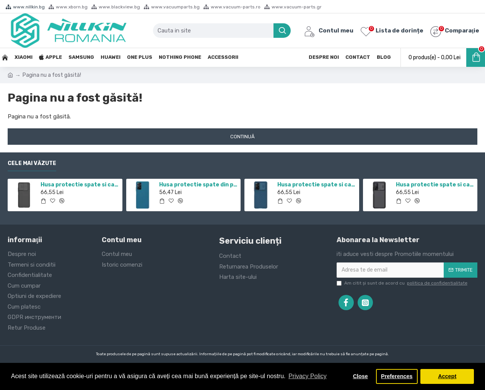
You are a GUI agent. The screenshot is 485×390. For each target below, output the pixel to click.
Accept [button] (447, 376)
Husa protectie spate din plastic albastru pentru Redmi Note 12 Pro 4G (198, 184)
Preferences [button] (396, 376)
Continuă (242, 136)
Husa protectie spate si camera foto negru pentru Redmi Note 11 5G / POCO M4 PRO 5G (80, 184)
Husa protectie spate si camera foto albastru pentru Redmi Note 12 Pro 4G (316, 184)
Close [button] (360, 376)
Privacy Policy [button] (307, 376)
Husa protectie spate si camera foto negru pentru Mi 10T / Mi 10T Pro (435, 184)
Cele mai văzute (32, 163)
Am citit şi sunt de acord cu (403, 283)
